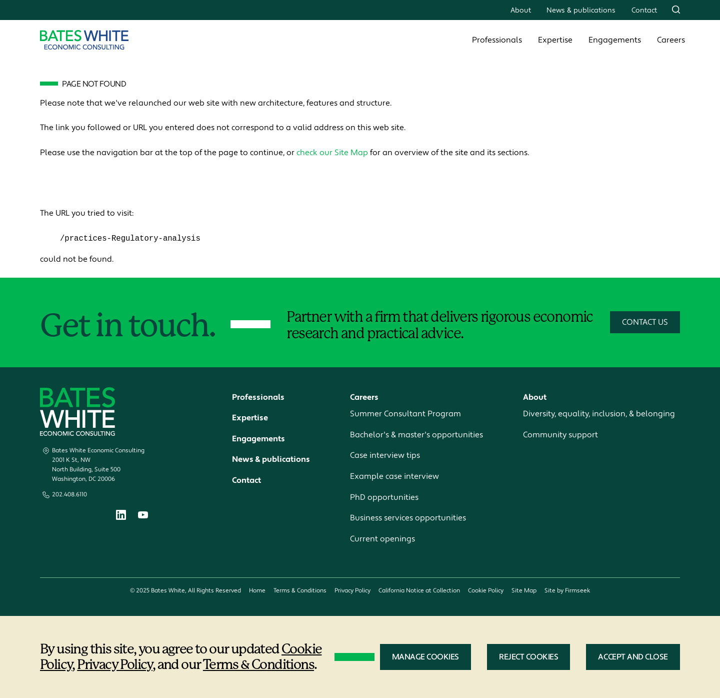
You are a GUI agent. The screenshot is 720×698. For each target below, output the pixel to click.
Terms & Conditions (300, 591)
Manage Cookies (425, 657)
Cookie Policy (486, 591)
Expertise (555, 40)
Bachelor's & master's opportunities (416, 435)
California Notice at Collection (419, 591)
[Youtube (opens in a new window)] (143, 516)
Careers (671, 40)
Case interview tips (385, 456)
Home (257, 591)
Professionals (497, 40)
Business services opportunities (408, 518)
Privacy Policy (352, 591)
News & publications (581, 10)
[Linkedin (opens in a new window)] (121, 517)
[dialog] (360, 657)
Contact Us (645, 323)
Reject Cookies (528, 657)
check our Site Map (332, 153)
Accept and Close (633, 657)
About (520, 10)
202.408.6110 (69, 495)
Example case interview (394, 477)
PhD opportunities (384, 497)
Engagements (614, 40)
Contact (644, 10)
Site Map (524, 591)
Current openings (382, 539)
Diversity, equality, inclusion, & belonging (599, 414)
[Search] (676, 10)
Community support (560, 435)
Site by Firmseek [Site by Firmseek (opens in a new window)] (567, 591)
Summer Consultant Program (405, 414)
